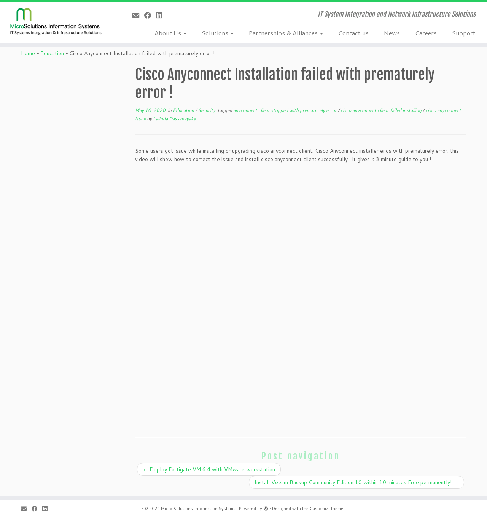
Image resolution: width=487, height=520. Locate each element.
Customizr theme (326, 509)
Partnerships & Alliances (286, 33)
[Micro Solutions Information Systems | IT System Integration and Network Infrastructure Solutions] (56, 21)
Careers (426, 33)
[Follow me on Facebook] (150, 15)
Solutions (218, 33)
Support (464, 33)
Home (28, 53)
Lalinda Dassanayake (174, 118)
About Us (170, 33)
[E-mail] (138, 15)
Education (52, 53)
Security (207, 110)
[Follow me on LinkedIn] (161, 15)
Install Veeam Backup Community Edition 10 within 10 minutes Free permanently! (356, 482)
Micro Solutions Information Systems (198, 509)
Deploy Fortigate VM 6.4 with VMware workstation (209, 469)
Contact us (353, 33)
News (392, 33)
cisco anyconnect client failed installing (382, 110)
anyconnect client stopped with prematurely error (285, 110)
